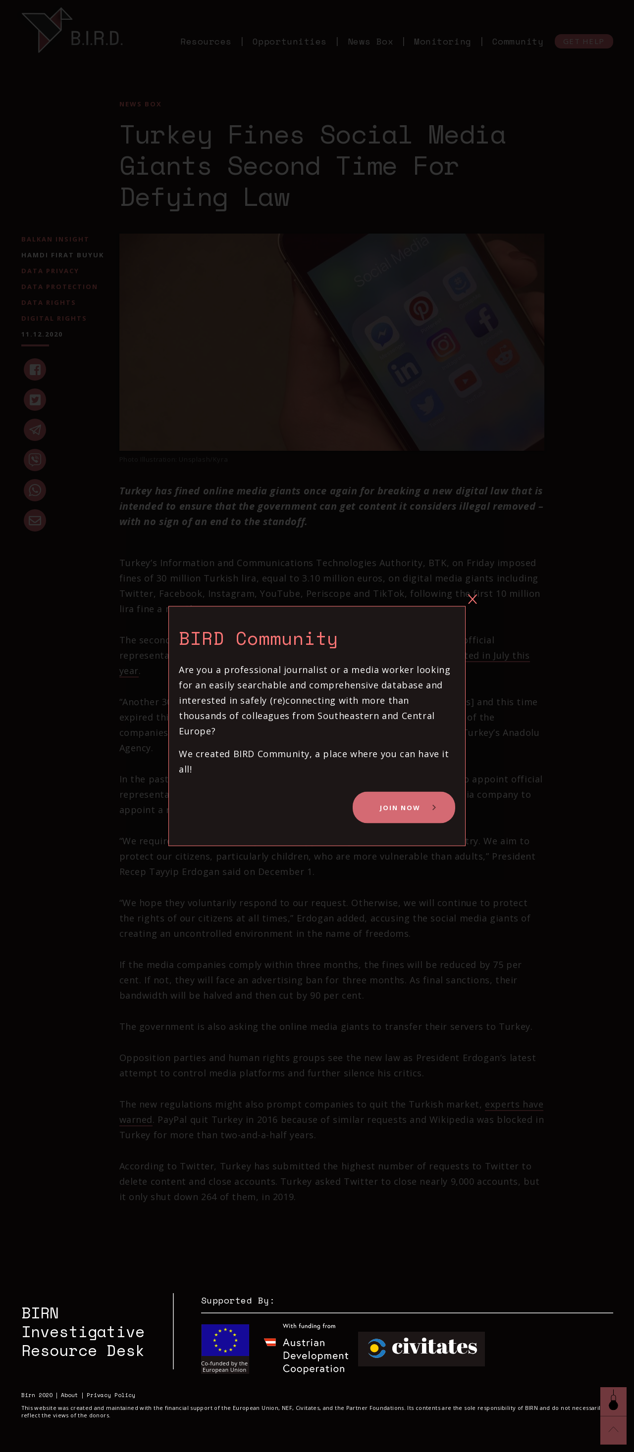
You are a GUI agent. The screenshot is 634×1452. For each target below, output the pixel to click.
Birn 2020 (37, 1395)
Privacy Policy (111, 1395)
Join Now (400, 807)
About (69, 1395)
